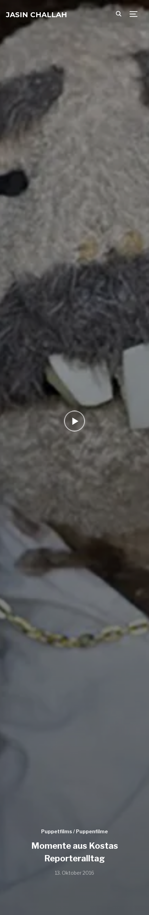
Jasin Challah (36, 15)
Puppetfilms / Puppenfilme (74, 831)
